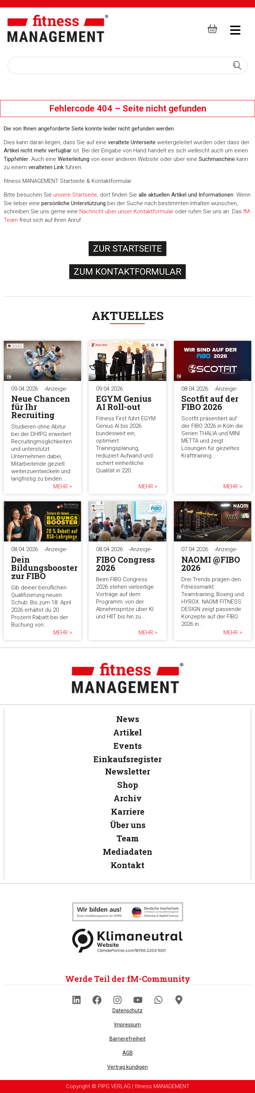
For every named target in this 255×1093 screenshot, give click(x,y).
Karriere (127, 811)
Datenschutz (127, 1010)
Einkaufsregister (127, 759)
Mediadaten (127, 851)
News (127, 719)
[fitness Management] (57, 28)
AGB (127, 1053)
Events (128, 745)
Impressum (127, 1025)
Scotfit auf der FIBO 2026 (209, 402)
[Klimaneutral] (127, 911)
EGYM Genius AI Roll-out (124, 402)
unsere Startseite (75, 194)
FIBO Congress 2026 (125, 563)
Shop (127, 784)
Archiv (128, 798)
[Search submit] (237, 65)
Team (128, 838)
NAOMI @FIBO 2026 (210, 563)
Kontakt (127, 865)
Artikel (127, 732)
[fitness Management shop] (212, 28)
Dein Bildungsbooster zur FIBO (44, 567)
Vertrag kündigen (127, 1067)
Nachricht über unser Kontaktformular (126, 211)
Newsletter (127, 771)
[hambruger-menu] (230, 29)
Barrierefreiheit (127, 1039)
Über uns (128, 824)
